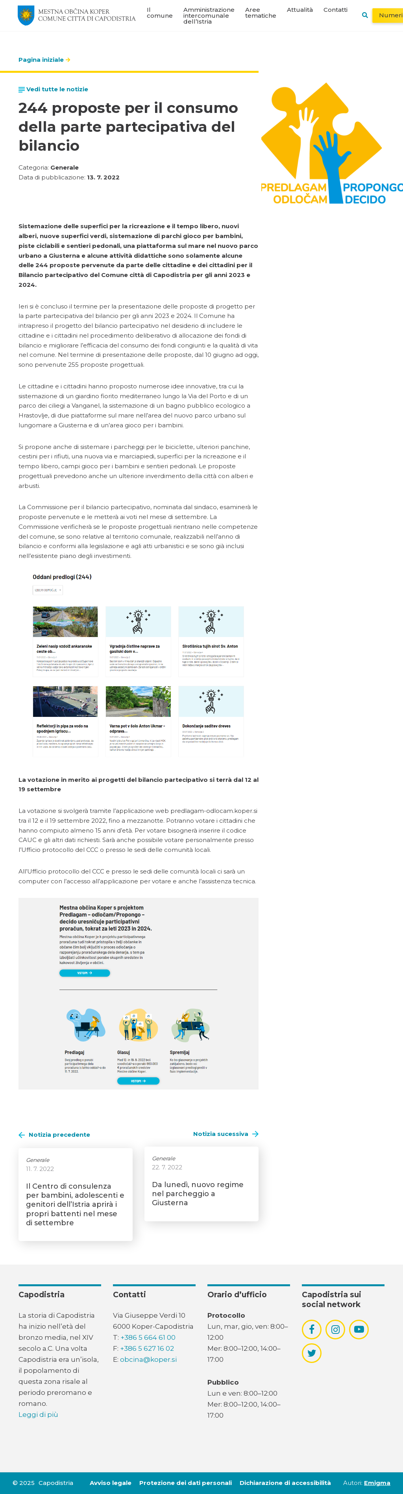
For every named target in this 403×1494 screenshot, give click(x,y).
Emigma (377, 1483)
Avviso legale (110, 1483)
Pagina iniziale (41, 59)
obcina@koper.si (148, 1359)
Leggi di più (38, 1414)
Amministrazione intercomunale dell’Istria (209, 15)
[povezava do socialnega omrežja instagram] (335, 1329)
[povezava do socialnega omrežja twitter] (311, 1353)
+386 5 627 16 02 (147, 1348)
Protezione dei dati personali (185, 1483)
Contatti (336, 10)
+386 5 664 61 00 (148, 1337)
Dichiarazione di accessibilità (285, 1483)
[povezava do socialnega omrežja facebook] (311, 1329)
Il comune (160, 12)
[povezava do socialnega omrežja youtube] (359, 1329)
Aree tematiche (260, 12)
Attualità (300, 10)
